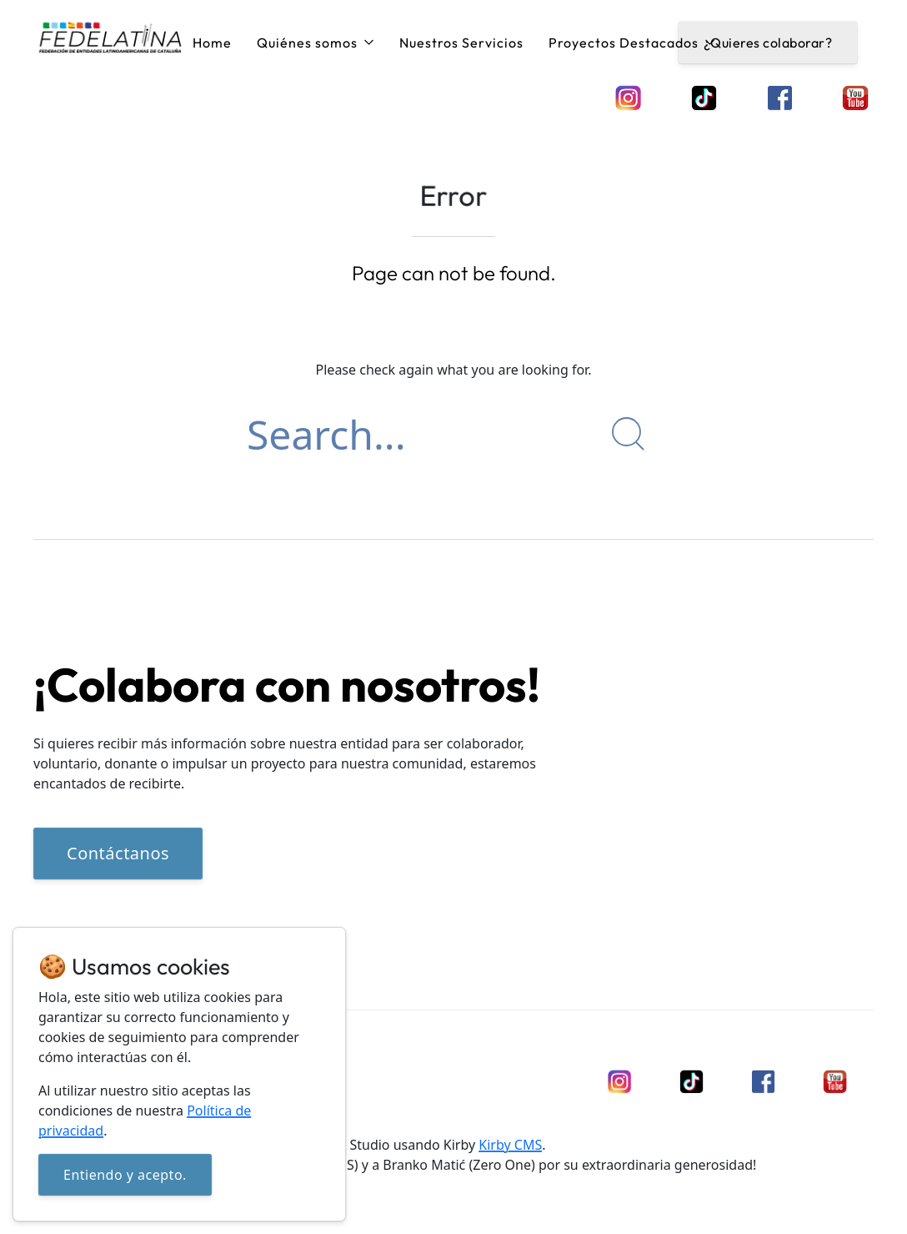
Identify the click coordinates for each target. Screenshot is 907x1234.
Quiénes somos (315, 42)
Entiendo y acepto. (125, 1175)
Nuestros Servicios (461, 42)
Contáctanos (118, 854)
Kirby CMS (510, 1145)
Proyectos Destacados (632, 42)
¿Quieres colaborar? (768, 42)
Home (212, 42)
